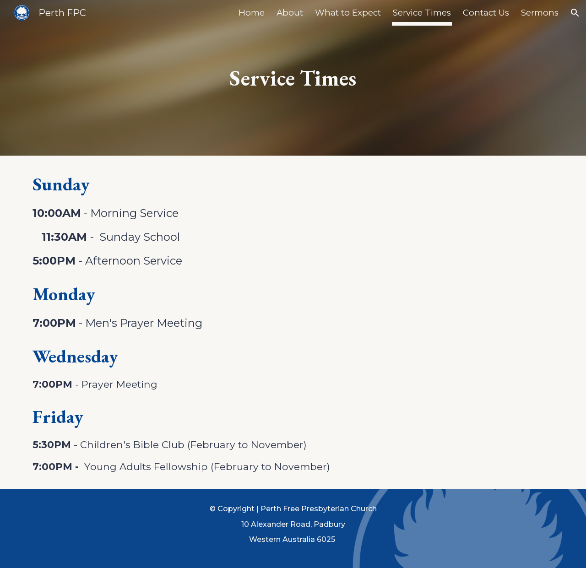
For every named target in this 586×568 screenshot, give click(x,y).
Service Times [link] (422, 12)
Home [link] (252, 12)
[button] (575, 13)
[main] (293, 78)
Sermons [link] (540, 12)
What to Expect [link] (348, 12)
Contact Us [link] (486, 12)
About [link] (290, 12)
